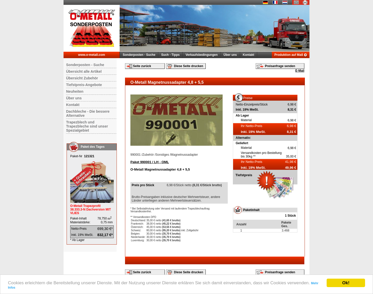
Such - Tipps (170, 55)
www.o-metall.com (91, 55)
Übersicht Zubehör (82, 78)
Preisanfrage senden (280, 66)
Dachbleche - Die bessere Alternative (88, 113)
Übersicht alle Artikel (84, 71)
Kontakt (248, 55)
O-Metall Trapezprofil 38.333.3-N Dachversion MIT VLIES (90, 209)
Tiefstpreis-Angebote (84, 85)
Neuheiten (75, 91)
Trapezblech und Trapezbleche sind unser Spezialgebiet (87, 126)
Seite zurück (142, 66)
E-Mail (299, 70)
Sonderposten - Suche (139, 55)
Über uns (230, 55)
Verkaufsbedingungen (201, 55)
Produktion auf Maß (288, 55)
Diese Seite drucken (188, 66)
